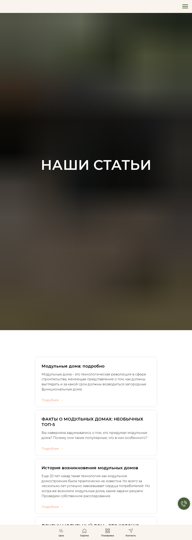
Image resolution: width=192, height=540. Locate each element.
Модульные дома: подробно (73, 366)
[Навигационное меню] (185, 6)
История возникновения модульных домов (90, 467)
